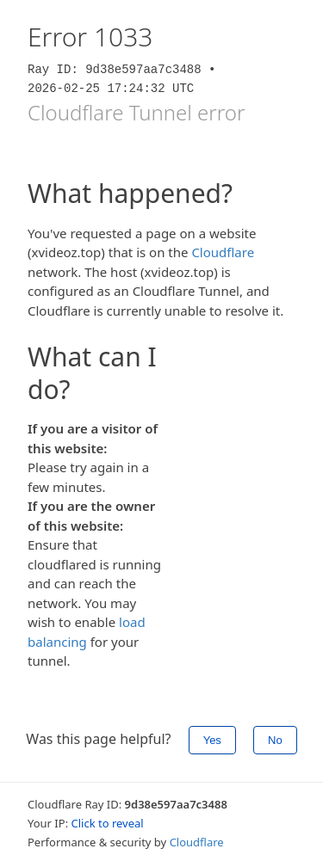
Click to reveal (107, 823)
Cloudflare (222, 252)
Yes (212, 740)
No (275, 740)
